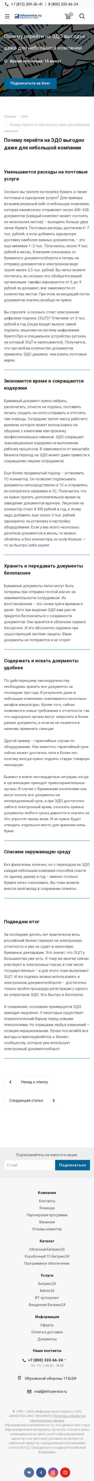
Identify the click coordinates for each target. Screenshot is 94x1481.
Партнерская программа (47, 1215)
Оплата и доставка (47, 1332)
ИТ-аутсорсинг (47, 1298)
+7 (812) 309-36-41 (27, 4)
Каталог (47, 1241)
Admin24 (47, 1291)
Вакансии (47, 1222)
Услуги (47, 1275)
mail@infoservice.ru (50, 1391)
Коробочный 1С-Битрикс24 (47, 1256)
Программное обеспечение (47, 1263)
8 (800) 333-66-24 (63, 4)
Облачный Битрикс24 (47, 1249)
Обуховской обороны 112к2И (50, 1378)
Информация (47, 1317)
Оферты (47, 1325)
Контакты (47, 1201)
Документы (47, 1339)
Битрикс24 (47, 1284)
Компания (47, 1192)
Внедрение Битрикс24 (47, 1305)
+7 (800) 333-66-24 (45, 1360)
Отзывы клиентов (47, 1229)
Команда (47, 1208)
